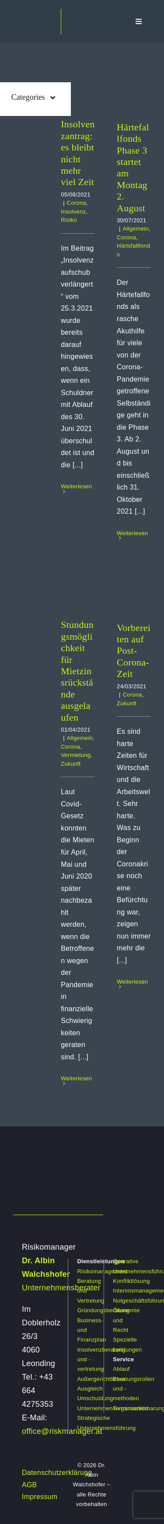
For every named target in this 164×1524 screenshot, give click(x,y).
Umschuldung (95, 1398)
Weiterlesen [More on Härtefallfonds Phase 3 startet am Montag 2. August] (132, 533)
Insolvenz (73, 211)
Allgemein (136, 228)
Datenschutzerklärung (57, 1472)
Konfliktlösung (131, 1281)
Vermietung (76, 755)
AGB (29, 1485)
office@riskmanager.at (62, 1431)
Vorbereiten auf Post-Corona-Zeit (133, 651)
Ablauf (121, 1369)
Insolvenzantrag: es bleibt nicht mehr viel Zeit (78, 153)
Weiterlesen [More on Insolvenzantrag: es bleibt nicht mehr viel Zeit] (76, 486)
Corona (76, 203)
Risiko (69, 220)
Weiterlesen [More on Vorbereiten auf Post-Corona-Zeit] (132, 981)
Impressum (39, 1496)
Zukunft (70, 763)
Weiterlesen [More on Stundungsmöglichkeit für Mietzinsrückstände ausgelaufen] (76, 1078)
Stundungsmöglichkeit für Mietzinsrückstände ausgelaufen (77, 670)
